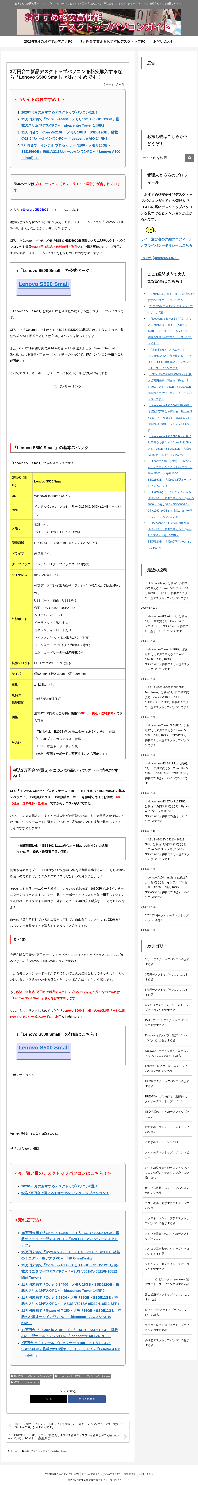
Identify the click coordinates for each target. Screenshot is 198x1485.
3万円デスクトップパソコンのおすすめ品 (31, 1376)
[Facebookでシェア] (87, 1399)
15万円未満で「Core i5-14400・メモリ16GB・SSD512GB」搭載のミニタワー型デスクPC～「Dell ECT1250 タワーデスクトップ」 (70, 1239)
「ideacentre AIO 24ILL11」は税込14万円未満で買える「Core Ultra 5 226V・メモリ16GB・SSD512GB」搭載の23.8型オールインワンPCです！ (167, 773)
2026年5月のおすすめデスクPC (61, 1474)
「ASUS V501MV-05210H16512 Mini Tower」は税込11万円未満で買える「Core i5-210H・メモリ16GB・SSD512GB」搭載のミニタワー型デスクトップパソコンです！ (167, 697)
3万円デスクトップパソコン (25, 1382)
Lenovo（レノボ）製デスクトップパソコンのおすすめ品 (82, 1376)
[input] (167, 158)
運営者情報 (130, 1474)
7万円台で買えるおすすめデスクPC (101, 1474)
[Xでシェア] (48, 1399)
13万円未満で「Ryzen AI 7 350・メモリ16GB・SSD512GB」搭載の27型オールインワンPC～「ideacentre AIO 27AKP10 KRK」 (71, 1317)
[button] (189, 158)
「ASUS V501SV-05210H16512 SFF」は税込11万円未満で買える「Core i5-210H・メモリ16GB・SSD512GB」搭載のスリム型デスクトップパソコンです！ (167, 849)
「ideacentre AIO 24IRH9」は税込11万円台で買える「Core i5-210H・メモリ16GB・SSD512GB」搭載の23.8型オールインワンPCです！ (167, 623)
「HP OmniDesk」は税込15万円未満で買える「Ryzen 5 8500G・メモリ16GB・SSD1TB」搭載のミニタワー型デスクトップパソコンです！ (167, 590)
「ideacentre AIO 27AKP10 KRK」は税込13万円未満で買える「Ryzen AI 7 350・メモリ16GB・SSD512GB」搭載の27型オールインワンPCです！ (167, 811)
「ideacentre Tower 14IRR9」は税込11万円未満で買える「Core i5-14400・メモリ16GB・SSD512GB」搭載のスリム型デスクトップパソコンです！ (167, 659)
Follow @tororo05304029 (160, 258)
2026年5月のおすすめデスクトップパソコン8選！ (59, 112)
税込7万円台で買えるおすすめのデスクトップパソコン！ (65, 1193)
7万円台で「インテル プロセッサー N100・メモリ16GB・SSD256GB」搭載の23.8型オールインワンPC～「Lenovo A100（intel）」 (70, 151)
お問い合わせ (147, 1474)
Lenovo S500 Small (44, 284)
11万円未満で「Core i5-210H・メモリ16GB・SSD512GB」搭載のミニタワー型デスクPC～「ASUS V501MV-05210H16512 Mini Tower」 (69, 1271)
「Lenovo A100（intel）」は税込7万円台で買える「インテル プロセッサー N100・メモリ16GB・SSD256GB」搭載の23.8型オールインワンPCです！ (167, 887)
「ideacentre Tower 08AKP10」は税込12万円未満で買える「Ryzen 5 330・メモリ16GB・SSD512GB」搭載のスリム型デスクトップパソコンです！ (167, 735)
